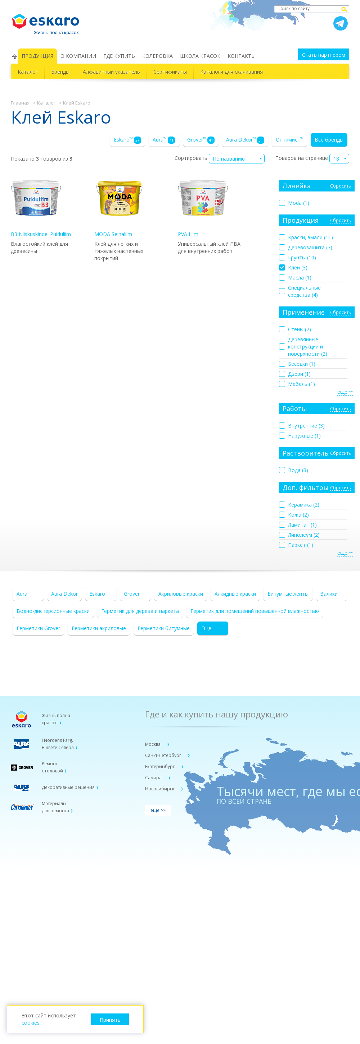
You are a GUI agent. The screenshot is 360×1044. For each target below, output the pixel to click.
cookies (31, 1022)
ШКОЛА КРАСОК (200, 55)
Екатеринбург (160, 766)
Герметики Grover (38, 628)
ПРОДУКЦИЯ (37, 55)
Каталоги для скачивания (231, 71)
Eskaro (127, 140)
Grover (201, 140)
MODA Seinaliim (119, 205)
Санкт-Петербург (163, 755)
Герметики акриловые (99, 628)
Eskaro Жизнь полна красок (49, 21)
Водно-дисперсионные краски (53, 611)
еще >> (158, 810)
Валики (329, 593)
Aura (164, 140)
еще (342, 391)
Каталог (28, 71)
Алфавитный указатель (111, 71)
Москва (153, 744)
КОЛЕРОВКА (157, 55)
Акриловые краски (180, 593)
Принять (110, 1019)
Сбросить (340, 186)
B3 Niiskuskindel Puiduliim (41, 205)
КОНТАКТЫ (242, 55)
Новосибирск (160, 789)
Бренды (60, 71)
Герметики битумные (164, 628)
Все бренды (329, 139)
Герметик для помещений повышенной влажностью (254, 611)
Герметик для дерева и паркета (140, 611)
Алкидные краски (235, 593)
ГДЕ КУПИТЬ (119, 55)
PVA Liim (203, 205)
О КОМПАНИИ (78, 55)
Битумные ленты (288, 593)
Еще (206, 628)
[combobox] (237, 158)
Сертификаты (170, 71)
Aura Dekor (245, 140)
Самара (154, 778)
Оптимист (289, 139)
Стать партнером (323, 54)
